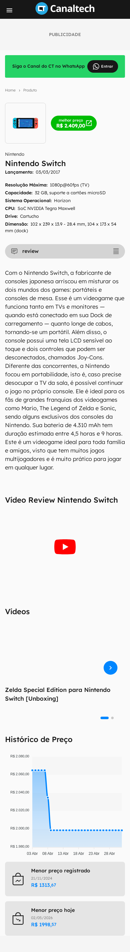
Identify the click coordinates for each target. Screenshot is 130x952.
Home (10, 90)
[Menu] (9, 10)
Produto (30, 90)
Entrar (102, 66)
